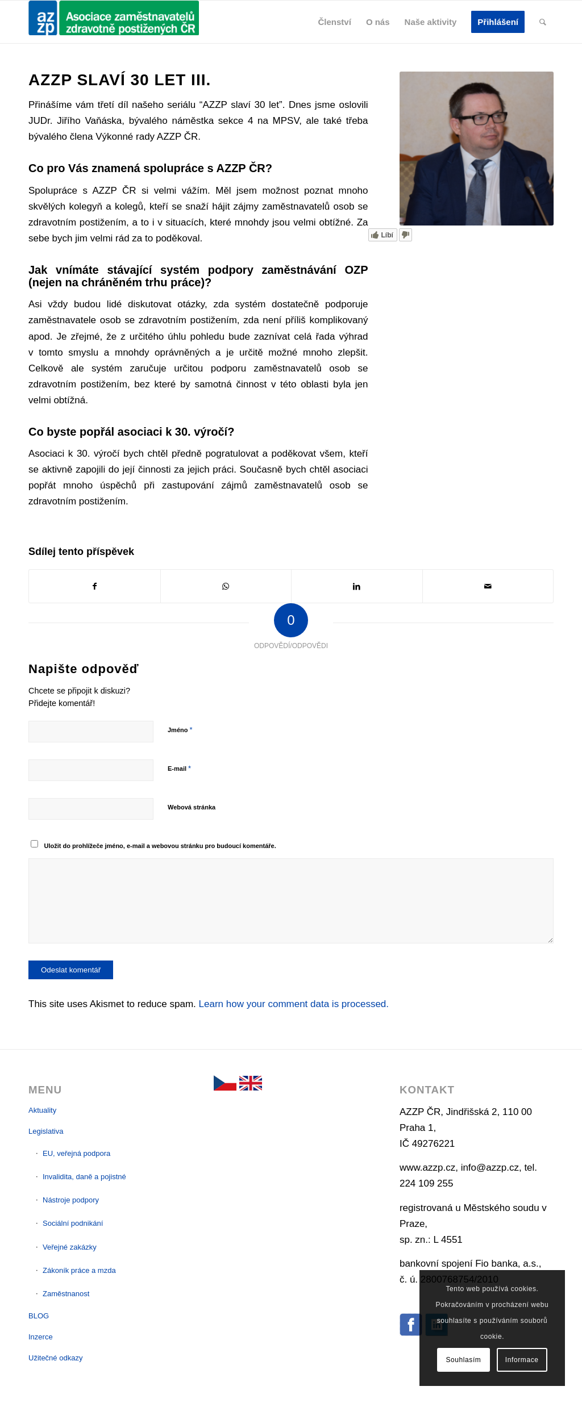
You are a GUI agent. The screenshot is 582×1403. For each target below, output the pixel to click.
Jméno (180, 729)
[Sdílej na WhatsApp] (226, 586)
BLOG (38, 1316)
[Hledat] (543, 22)
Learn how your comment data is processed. (294, 1004)
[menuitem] (335, 22)
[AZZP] (113, 22)
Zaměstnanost (66, 1293)
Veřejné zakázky (70, 1247)
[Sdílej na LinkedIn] (357, 586)
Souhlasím (463, 1360)
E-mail (179, 768)
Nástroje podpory (71, 1200)
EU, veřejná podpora (76, 1153)
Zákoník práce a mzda (79, 1270)
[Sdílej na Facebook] (94, 586)
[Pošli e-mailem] (488, 586)
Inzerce (40, 1337)
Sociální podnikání (73, 1223)
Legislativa (45, 1131)
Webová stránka (191, 807)
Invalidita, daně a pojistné (84, 1176)
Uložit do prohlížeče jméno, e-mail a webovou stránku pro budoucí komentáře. (160, 845)
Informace (522, 1360)
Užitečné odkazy (55, 1358)
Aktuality (42, 1110)
